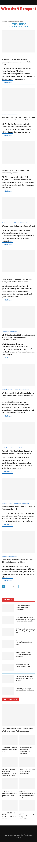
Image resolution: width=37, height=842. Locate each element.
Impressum (9, 835)
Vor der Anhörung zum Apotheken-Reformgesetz (23, 665)
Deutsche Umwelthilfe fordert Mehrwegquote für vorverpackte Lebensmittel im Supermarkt (25, 619)
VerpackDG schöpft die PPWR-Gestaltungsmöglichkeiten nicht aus (9, 816)
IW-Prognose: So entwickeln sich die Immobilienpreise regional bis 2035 (25, 631)
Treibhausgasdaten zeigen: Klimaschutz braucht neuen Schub (24, 642)
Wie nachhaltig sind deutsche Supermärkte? (18, 226)
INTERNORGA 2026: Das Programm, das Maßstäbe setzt (9, 749)
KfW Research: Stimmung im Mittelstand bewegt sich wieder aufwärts (25, 678)
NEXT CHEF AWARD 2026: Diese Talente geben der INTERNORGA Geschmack (9, 794)
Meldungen (4, 21)
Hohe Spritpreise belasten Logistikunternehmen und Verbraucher (23, 654)
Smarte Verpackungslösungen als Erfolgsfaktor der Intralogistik (26, 816)
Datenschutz (18, 835)
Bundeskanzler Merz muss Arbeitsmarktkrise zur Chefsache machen (25, 690)
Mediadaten (28, 835)
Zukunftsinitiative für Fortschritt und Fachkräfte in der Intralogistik (25, 750)
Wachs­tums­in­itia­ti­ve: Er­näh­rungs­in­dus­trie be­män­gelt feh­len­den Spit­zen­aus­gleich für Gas (18, 395)
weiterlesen (7, 82)
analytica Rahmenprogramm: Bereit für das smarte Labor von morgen (27, 794)
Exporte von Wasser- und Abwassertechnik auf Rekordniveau (23, 607)
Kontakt (18, 837)
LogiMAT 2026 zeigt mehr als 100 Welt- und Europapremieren (27, 771)
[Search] (35, 16)
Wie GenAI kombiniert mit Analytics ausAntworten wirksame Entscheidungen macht (9, 772)
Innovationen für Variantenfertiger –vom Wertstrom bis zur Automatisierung (17, 730)
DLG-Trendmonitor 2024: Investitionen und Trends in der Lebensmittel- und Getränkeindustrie (18, 337)
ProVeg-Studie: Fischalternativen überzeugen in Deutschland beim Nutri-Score (17, 61)
